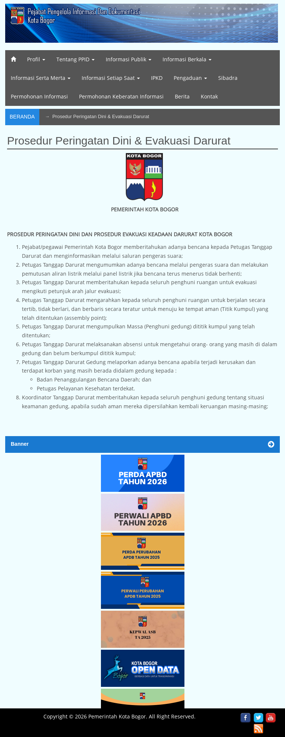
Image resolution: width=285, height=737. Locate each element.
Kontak (209, 96)
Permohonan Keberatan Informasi (121, 96)
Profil (36, 59)
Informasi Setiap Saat (111, 77)
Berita (182, 96)
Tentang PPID (75, 59)
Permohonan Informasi (39, 96)
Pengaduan (190, 77)
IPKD (157, 77)
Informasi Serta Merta (41, 77)
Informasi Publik (128, 59)
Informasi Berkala (187, 59)
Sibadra (228, 77)
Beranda (22, 117)
